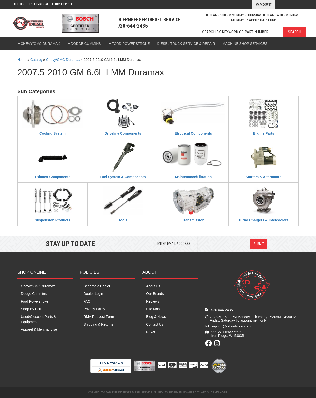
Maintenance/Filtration (193, 177)
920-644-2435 (222, 310)
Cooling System (53, 133)
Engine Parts (263, 133)
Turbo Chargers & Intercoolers (263, 220)
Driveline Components (123, 133)
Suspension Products (52, 220)
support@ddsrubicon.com (231, 326)
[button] (252, 32)
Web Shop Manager (214, 392)
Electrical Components (193, 133)
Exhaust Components (52, 177)
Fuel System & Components (123, 177)
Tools (122, 220)
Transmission (193, 220)
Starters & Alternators (263, 177)
